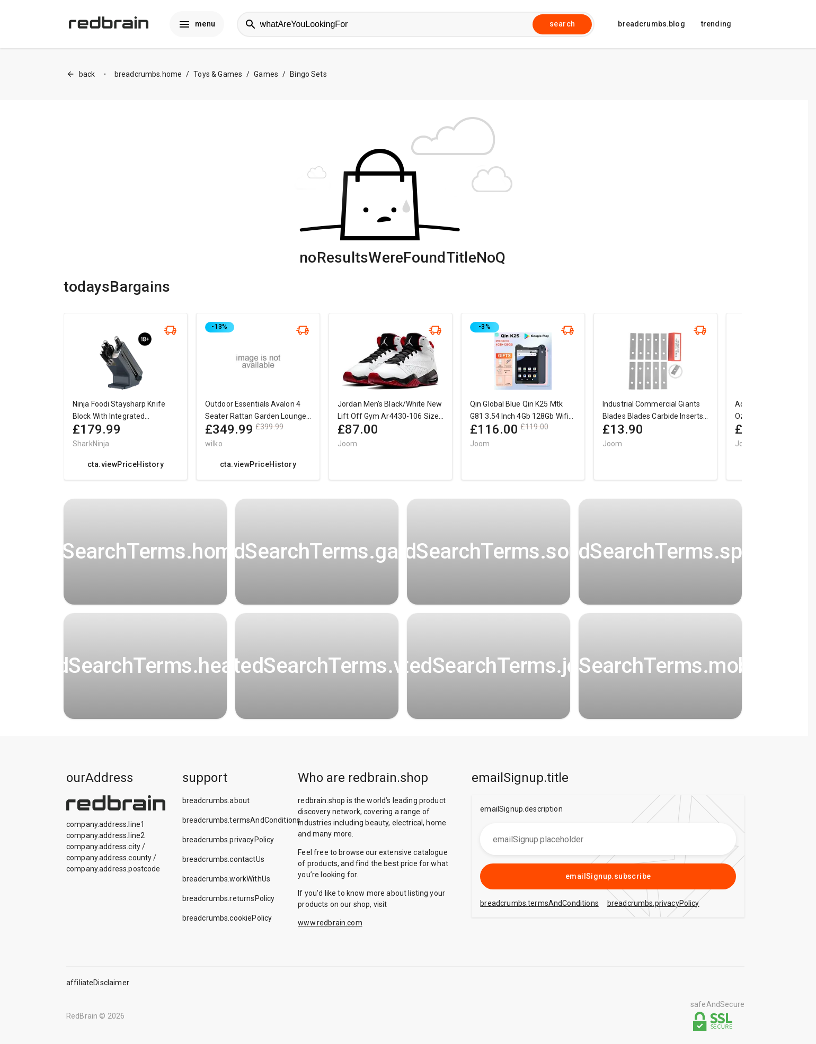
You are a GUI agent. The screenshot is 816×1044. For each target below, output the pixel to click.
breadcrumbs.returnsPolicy (228, 899)
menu (197, 24)
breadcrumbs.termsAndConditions (241, 820)
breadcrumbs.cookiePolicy (227, 918)
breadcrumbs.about (216, 801)
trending (716, 24)
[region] (403, 402)
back (80, 74)
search (562, 24)
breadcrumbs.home (148, 74)
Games (266, 74)
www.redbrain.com (330, 923)
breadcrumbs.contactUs (223, 860)
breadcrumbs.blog (651, 24)
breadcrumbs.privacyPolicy (228, 840)
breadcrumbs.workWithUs (226, 879)
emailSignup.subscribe (608, 876)
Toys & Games (217, 74)
